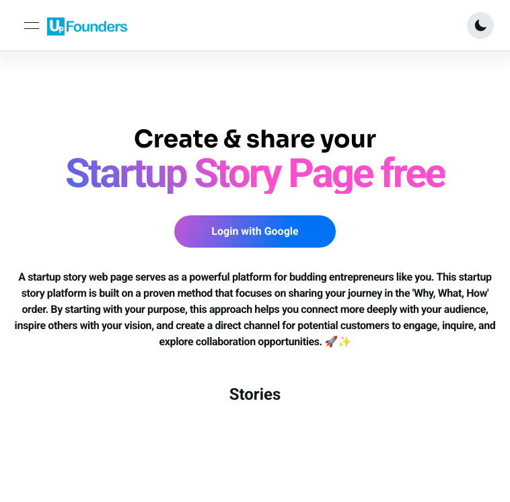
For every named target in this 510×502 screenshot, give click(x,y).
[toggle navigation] (32, 25)
